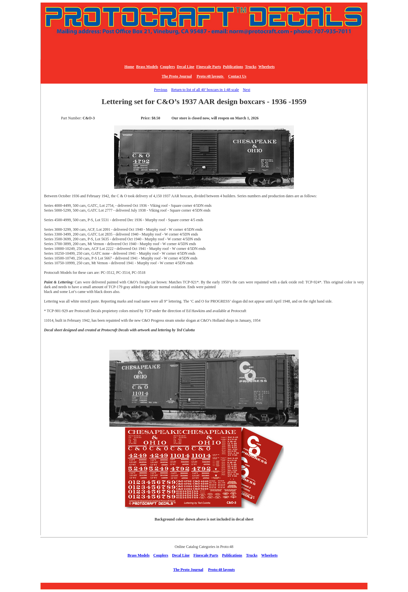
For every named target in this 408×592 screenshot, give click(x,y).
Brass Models (147, 66)
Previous (160, 89)
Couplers (167, 66)
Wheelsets (266, 66)
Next (246, 89)
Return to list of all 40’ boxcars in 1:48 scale (205, 89)
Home (129, 66)
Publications (233, 66)
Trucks (251, 66)
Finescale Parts (208, 66)
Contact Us (237, 76)
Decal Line (185, 66)
